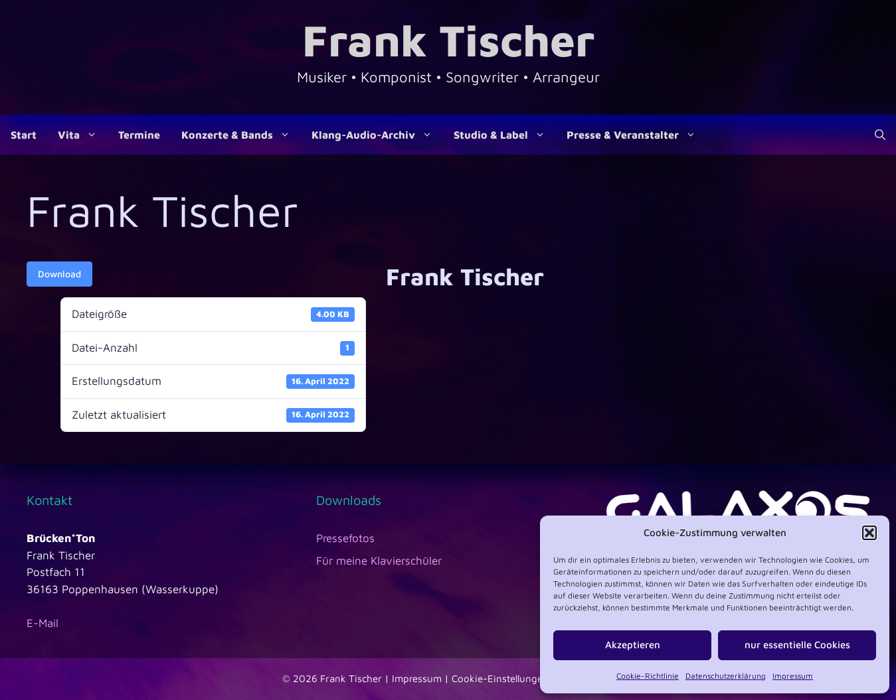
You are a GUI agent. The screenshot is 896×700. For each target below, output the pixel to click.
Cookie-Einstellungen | (505, 678)
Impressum (792, 676)
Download (59, 273)
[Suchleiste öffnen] (880, 135)
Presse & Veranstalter (637, 135)
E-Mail (42, 623)
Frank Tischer (448, 39)
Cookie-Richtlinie (647, 676)
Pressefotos (345, 538)
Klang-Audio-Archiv (377, 135)
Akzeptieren (632, 644)
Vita (83, 135)
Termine (139, 135)
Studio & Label (505, 135)
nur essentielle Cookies (797, 644)
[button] (869, 532)
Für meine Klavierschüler (379, 560)
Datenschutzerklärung (725, 676)
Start (24, 135)
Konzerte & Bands (241, 135)
